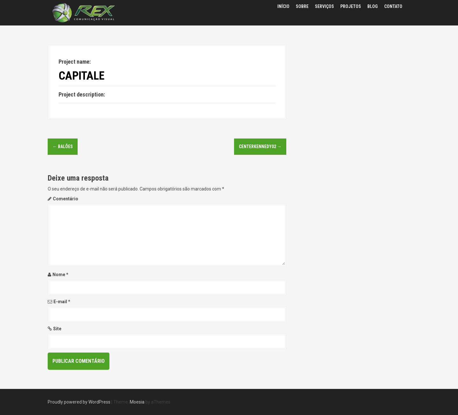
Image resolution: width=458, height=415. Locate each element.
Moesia (137, 401)
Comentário (65, 198)
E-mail (61, 301)
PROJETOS (350, 6)
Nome (60, 274)
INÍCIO (283, 6)
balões (62, 146)
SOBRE (302, 6)
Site (57, 328)
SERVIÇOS (324, 6)
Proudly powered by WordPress (79, 401)
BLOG (372, 6)
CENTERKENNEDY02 (260, 146)
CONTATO (393, 6)
